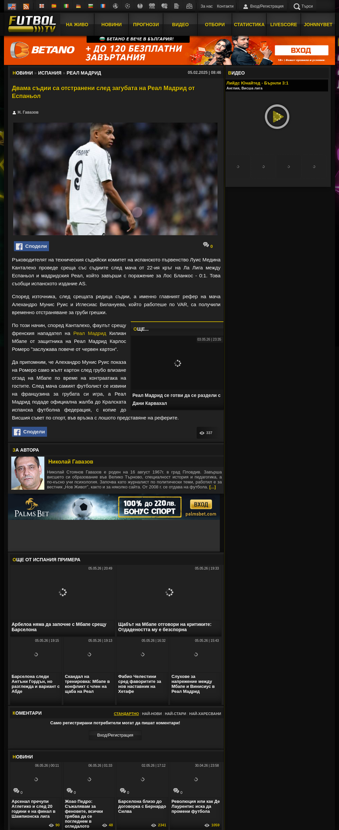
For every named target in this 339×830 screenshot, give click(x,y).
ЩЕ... (141, 329)
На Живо (77, 24)
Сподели (31, 246)
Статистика (249, 24)
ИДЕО (236, 73)
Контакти (225, 6)
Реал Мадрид (89, 333)
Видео (180, 24)
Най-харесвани (205, 714)
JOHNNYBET (318, 24)
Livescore (283, 24)
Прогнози (146, 24)
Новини (111, 24)
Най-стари (175, 714)
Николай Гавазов (70, 462)
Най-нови (152, 714)
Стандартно (126, 714)
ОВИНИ (23, 756)
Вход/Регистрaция (115, 735)
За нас (207, 6)
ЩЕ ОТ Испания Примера (46, 559)
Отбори (215, 24)
